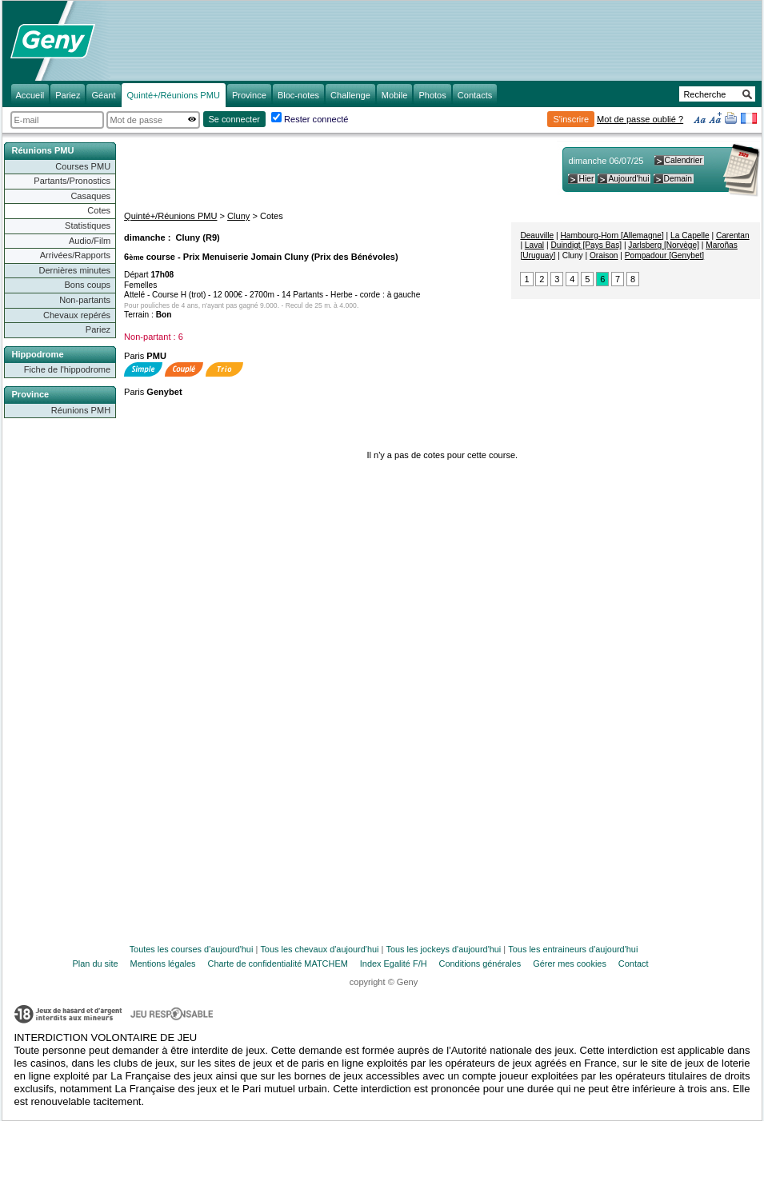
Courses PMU (82, 166)
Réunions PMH (80, 410)
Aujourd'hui (628, 178)
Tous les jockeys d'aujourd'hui (443, 949)
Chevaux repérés (76, 315)
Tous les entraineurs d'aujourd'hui (573, 949)
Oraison (604, 255)
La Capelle (690, 235)
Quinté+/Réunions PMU (170, 216)
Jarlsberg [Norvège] (663, 245)
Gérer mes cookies (569, 963)
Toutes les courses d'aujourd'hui (192, 949)
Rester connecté (316, 119)
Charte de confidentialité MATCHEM (278, 963)
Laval (534, 245)
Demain (678, 178)
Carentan (733, 235)
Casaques (90, 196)
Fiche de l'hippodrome (67, 369)
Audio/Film (89, 240)
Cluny (238, 216)
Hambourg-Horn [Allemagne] (611, 235)
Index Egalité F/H (393, 963)
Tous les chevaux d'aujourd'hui (319, 949)
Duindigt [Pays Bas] (586, 245)
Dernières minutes (74, 270)
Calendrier (683, 160)
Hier (586, 178)
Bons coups (87, 284)
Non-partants (84, 300)
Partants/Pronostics (72, 181)
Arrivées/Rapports (75, 255)
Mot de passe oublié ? (640, 119)
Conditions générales (480, 963)
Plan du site (95, 963)
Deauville (537, 235)
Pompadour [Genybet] (664, 255)
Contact (633, 963)
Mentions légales (163, 963)
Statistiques (87, 225)
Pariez (98, 329)
